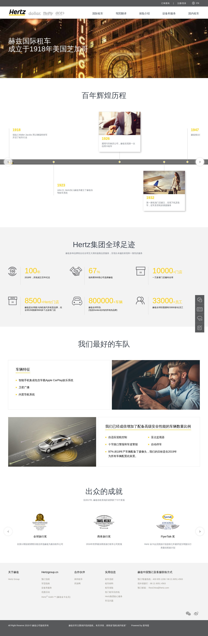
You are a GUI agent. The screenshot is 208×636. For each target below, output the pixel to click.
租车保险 (109, 588)
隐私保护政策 (119, 625)
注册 (179, 3)
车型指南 (45, 583)
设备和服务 (169, 13)
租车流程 (109, 579)
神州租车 (78, 579)
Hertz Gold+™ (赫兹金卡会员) (55, 597)
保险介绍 (144, 13)
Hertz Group (13, 579)
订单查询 (165, 3)
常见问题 (109, 600)
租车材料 (109, 583)
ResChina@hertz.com (159, 588)
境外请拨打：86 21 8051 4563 (152, 583)
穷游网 (77, 583)
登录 (184, 3)
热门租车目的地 (112, 592)
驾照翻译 (121, 13)
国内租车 (193, 13)
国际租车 (97, 13)
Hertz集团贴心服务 (113, 596)
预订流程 (45, 579)
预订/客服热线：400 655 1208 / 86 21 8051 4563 (160, 579)
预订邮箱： (143, 588)
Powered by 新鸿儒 (140, 625)
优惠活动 (45, 592)
